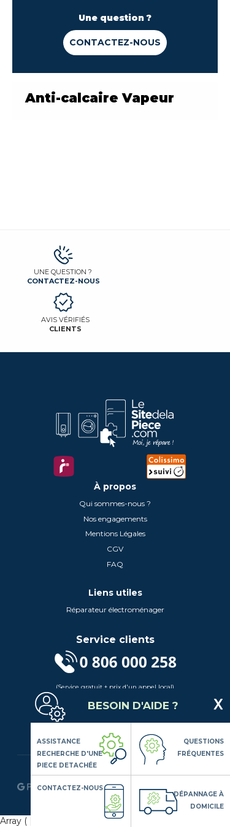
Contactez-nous (115, 42)
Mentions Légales (115, 533)
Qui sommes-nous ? (115, 503)
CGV (115, 548)
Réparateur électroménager (115, 609)
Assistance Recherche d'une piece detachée (69, 753)
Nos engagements (115, 518)
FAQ (115, 564)
